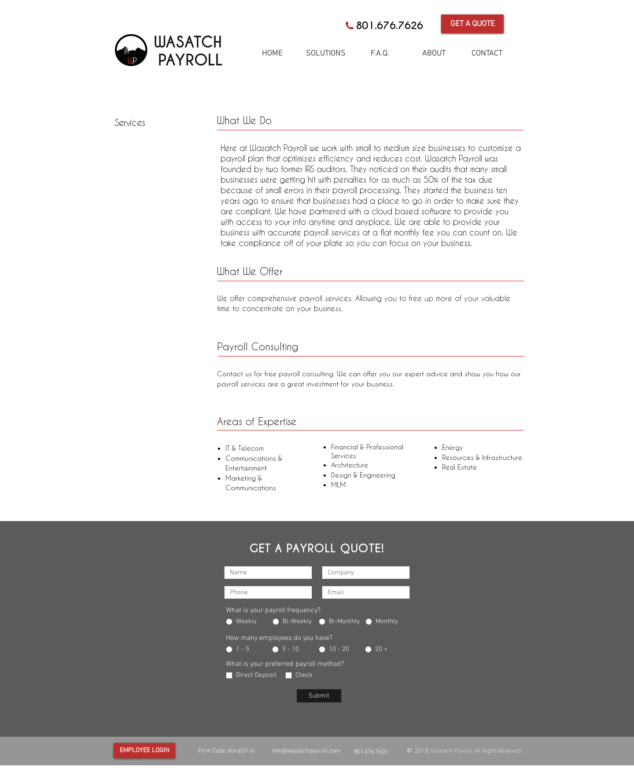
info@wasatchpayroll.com (306, 751)
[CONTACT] (487, 53)
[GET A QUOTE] (472, 24)
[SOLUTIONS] (326, 53)
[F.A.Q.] (380, 53)
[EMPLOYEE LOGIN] (144, 750)
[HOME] (272, 53)
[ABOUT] (433, 53)
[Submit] (319, 695)
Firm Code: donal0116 (226, 751)
